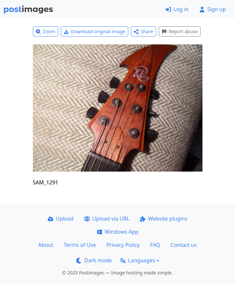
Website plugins (163, 218)
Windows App (117, 231)
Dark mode (94, 260)
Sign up (212, 9)
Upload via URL (106, 218)
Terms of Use (80, 244)
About (45, 244)
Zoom (46, 31)
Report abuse (180, 31)
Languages (137, 260)
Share (143, 31)
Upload (61, 218)
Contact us (184, 244)
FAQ (155, 244)
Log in (177, 9)
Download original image (94, 31)
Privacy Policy (123, 244)
